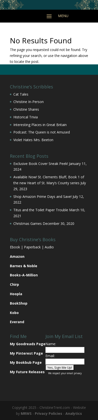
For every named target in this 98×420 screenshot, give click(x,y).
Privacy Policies (48, 413)
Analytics (73, 413)
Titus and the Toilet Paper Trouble (40, 210)
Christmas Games (27, 223)
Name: (50, 343)
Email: (50, 355)
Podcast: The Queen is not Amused (41, 132)
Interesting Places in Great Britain (40, 124)
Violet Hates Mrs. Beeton (33, 139)
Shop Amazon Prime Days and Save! (42, 196)
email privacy (74, 373)
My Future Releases (27, 371)
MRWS (26, 413)
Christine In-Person (28, 101)
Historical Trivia (25, 117)
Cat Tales (20, 94)
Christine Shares (26, 109)
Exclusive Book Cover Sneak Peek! (40, 163)
